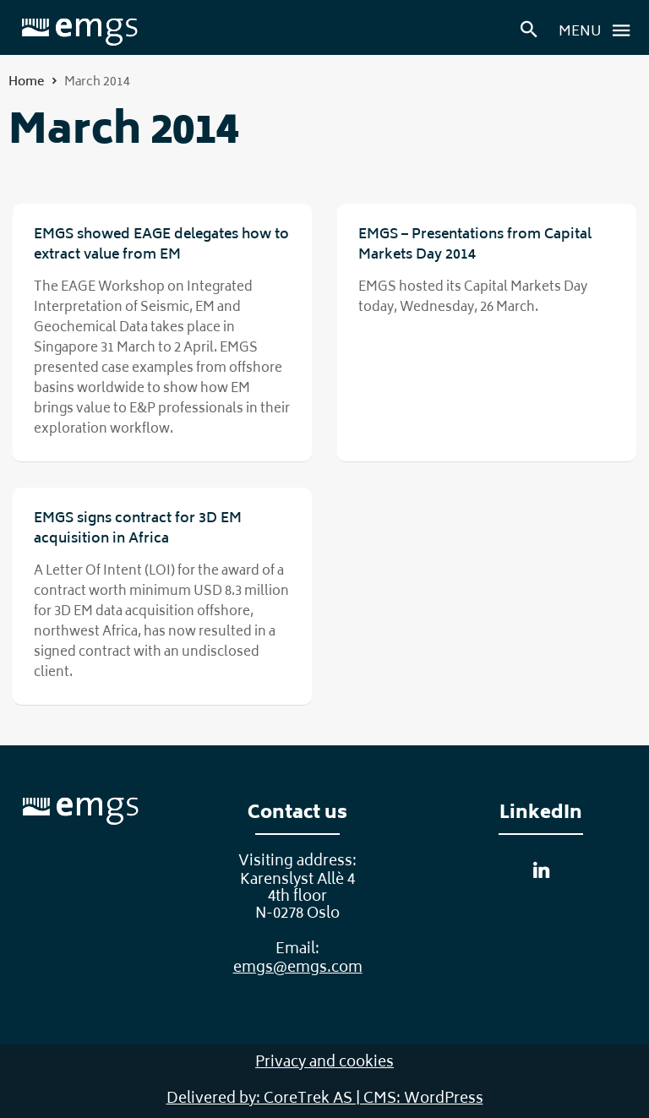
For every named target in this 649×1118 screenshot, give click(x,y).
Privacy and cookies (324, 1063)
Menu (599, 30)
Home (26, 82)
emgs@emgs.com (298, 968)
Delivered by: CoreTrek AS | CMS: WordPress (324, 1099)
